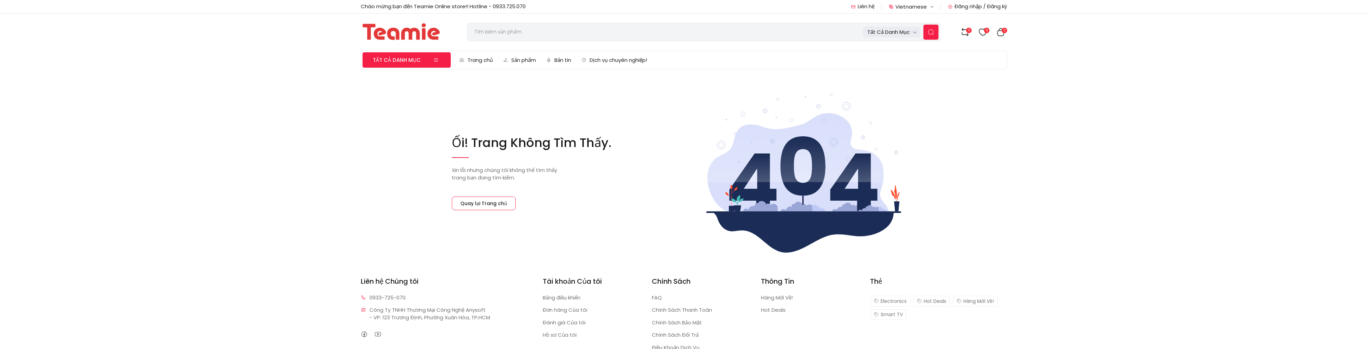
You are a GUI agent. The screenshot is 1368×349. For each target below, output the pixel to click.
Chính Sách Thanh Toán (682, 309)
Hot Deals (773, 309)
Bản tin (558, 60)
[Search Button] (930, 32)
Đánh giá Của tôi (564, 322)
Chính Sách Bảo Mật (677, 322)
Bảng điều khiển (561, 297)
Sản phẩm (519, 60)
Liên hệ (862, 6)
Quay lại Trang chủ (483, 203)
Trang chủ (476, 60)
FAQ (657, 297)
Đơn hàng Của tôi (565, 309)
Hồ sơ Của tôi (560, 334)
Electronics (890, 301)
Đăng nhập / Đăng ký (977, 6)
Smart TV (888, 314)
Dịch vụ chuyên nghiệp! (614, 60)
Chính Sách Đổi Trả (675, 334)
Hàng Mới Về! (777, 297)
